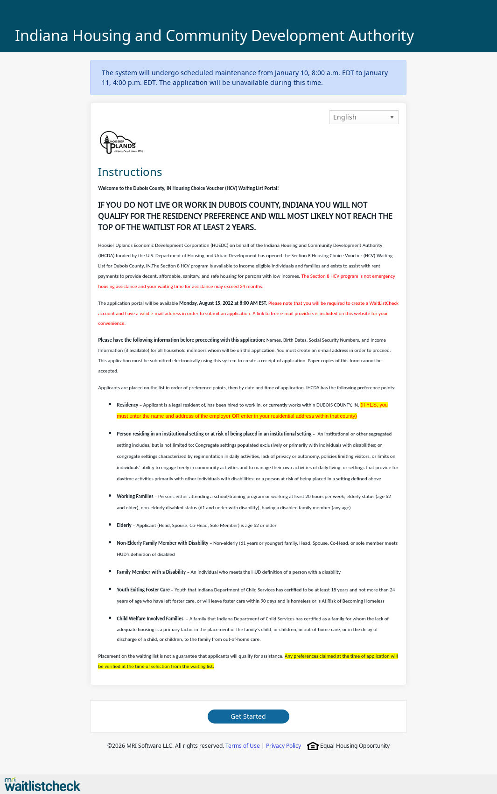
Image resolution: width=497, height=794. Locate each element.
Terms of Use (242, 746)
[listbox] (364, 117)
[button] (392, 117)
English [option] (345, 116)
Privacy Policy (283, 746)
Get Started (248, 716)
